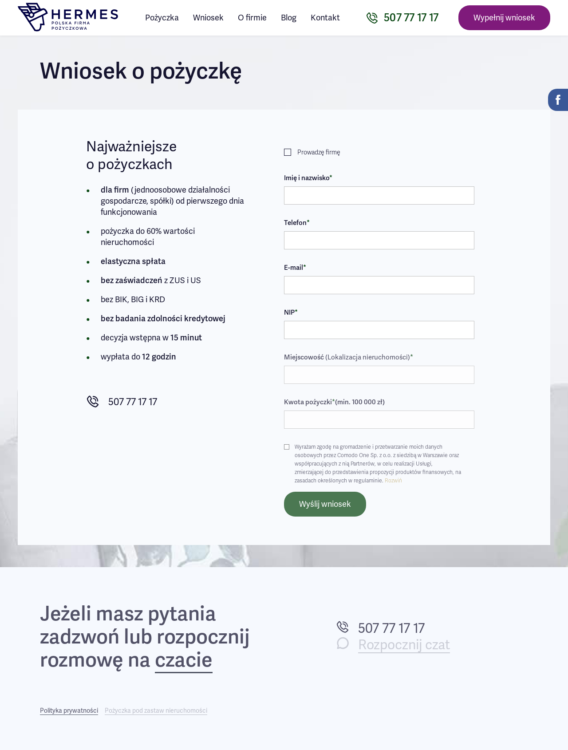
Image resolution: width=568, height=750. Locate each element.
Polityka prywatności (69, 710)
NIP (291, 312)
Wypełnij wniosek (504, 18)
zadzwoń (79, 637)
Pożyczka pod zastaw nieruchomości (156, 710)
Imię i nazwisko (308, 178)
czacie (184, 660)
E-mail (295, 268)
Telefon (297, 223)
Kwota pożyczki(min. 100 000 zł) (334, 402)
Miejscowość (348, 357)
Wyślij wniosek (325, 504)
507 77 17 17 (121, 402)
